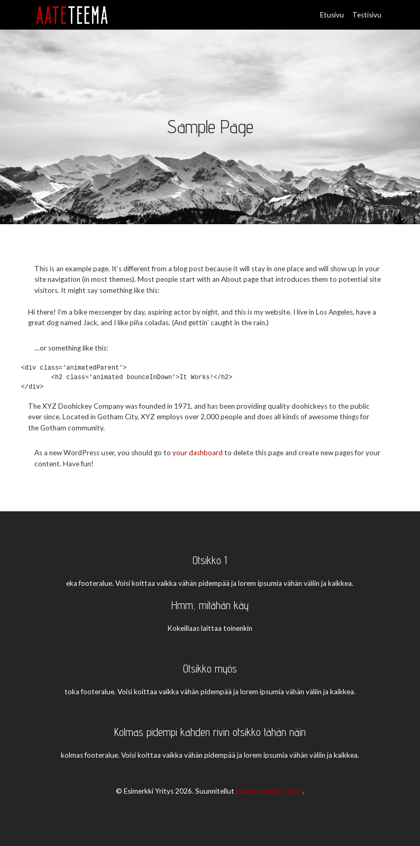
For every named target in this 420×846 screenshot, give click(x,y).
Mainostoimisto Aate (269, 791)
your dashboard (197, 452)
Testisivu (366, 15)
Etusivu (332, 15)
